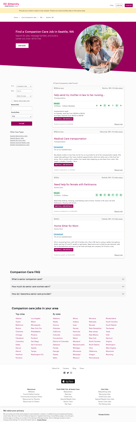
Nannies (68, 394)
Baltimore (19, 325)
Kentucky (76, 331)
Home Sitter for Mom (66, 225)
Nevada (92, 325)
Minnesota (77, 351)
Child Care (68, 397)
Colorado (56, 335)
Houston (19, 358)
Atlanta (18, 318)
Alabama (56, 318)
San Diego (35, 341)
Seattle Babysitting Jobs (19, 136)
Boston (18, 328)
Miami (33, 322)
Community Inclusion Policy (31, 397)
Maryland (76, 341)
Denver (18, 348)
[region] (68, 414)
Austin (18, 322)
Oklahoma (93, 351)
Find (12, 86)
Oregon (92, 354)
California (56, 331)
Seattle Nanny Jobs (17, 138)
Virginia (109, 341)
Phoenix (34, 335)
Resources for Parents (31, 399)
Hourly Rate (15, 112)
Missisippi (77, 354)
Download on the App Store (68, 381)
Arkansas (56, 328)
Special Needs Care (68, 399)
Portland (34, 338)
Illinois (75, 318)
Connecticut (58, 338)
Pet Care (68, 404)
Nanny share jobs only (22, 101)
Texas (108, 331)
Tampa (33, 351)
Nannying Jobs (104, 394)
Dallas (18, 345)
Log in (119, 5)
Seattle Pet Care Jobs (17, 140)
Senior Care (68, 401)
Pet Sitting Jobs (105, 404)
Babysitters (68, 392)
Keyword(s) (15, 104)
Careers (66, 368)
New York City (36, 328)
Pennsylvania (94, 358)
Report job (119, 124)
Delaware (56, 345)
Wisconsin (110, 351)
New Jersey (93, 331)
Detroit (18, 351)
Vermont (109, 338)
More (75, 161)
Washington (110, 345)
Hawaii (55, 354)
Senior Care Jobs (104, 401)
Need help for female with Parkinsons (75, 184)
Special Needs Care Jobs (104, 399)
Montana (92, 318)
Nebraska (92, 322)
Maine (75, 338)
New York (92, 338)
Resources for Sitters (31, 401)
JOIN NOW (22, 46)
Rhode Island (111, 318)
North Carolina (94, 341)
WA (41, 17)
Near (12, 90)
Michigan (76, 348)
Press (82, 368)
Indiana (76, 322)
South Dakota (111, 325)
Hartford (19, 354)
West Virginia (111, 348)
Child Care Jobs (105, 397)
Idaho (55, 358)
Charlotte (19, 331)
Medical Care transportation (70, 138)
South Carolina (112, 322)
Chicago (19, 335)
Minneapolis (35, 325)
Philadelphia (35, 331)
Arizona (56, 325)
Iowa (75, 325)
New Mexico (93, 335)
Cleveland (19, 338)
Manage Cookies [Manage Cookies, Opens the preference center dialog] (104, 414)
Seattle (33, 348)
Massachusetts (79, 345)
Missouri (76, 358)
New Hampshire (95, 328)
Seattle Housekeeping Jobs (19, 145)
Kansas (75, 328)
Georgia (56, 351)
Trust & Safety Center (31, 394)
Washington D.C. (37, 354)
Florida (55, 348)
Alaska (55, 322)
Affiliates (31, 392)
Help (111, 5)
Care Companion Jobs (29, 17)
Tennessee (110, 328)
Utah (108, 335)
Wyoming (109, 354)
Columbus (20, 341)
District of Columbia (60, 341)
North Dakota (94, 345)
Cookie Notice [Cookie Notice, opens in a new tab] (41, 420)
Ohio (91, 348)
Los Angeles (35, 318)
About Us (55, 368)
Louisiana (76, 335)
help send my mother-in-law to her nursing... (79, 94)
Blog (74, 368)
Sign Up (129, 5)
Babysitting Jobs (104, 392)
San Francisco (36, 345)
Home (16, 17)
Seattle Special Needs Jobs (20, 142)
